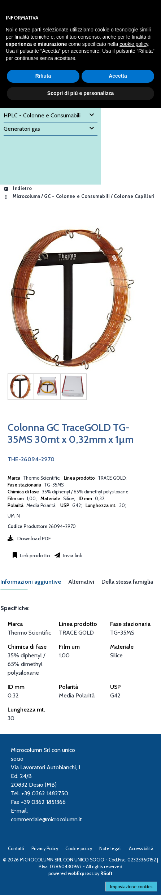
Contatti (16, 848)
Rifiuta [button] (43, 76)
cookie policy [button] (133, 44)
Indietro (17, 188)
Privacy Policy (44, 848)
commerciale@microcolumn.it (46, 819)
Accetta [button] (118, 76)
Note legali (110, 848)
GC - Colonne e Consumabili (77, 196)
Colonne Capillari (134, 196)
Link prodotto (34, 555)
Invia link (72, 555)
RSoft (106, 873)
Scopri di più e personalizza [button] (80, 93)
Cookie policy (78, 848)
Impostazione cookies (131, 886)
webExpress (80, 873)
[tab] (34, 583)
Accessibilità (141, 848)
